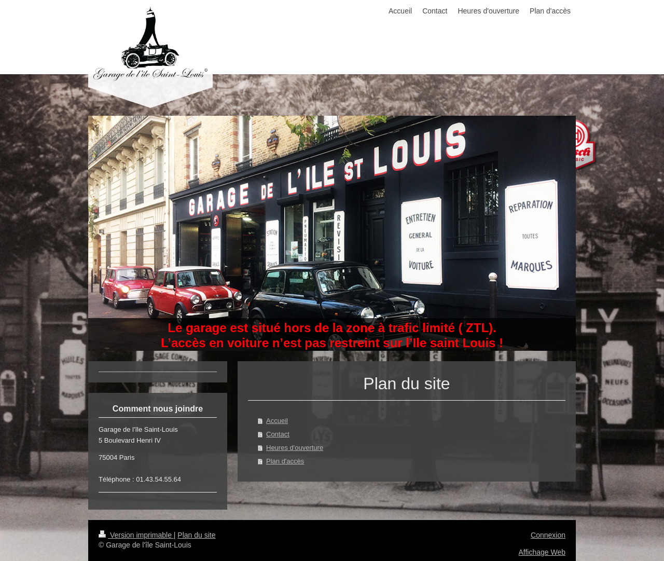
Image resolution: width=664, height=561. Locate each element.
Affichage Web (541, 552)
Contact (277, 434)
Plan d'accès (285, 461)
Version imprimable (136, 535)
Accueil (277, 421)
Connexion (548, 535)
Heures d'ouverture (294, 447)
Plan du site (196, 535)
